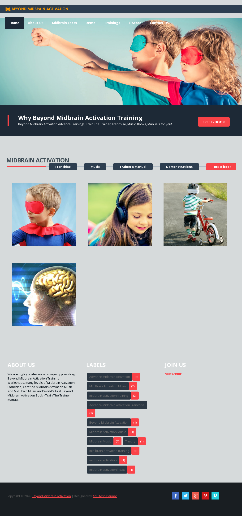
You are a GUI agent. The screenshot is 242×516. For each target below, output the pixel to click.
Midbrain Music (100, 441)
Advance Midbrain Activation (109, 377)
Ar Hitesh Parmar (105, 496)
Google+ (195, 495)
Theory (130, 441)
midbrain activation (103, 460)
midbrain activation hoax (107, 469)
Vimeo (215, 495)
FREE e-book (214, 122)
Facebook (175, 495)
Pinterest (205, 495)
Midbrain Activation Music (107, 432)
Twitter (185, 495)
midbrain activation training (108, 395)
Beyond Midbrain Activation (109, 422)
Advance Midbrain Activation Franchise (117, 405)
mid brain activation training (109, 451)
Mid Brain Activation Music (107, 386)
